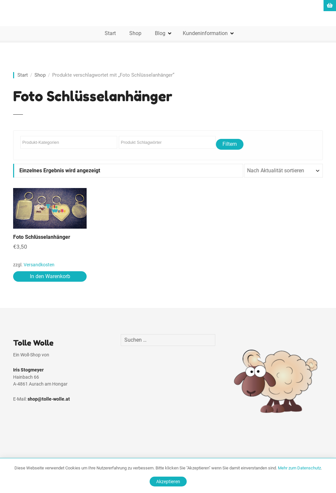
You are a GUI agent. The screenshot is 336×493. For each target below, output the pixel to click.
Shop (135, 33)
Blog (160, 33)
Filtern (229, 144)
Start (110, 33)
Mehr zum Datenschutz (299, 467)
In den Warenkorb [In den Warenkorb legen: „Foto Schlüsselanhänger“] (50, 276)
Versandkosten (39, 265)
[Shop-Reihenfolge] (283, 170)
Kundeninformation (205, 33)
